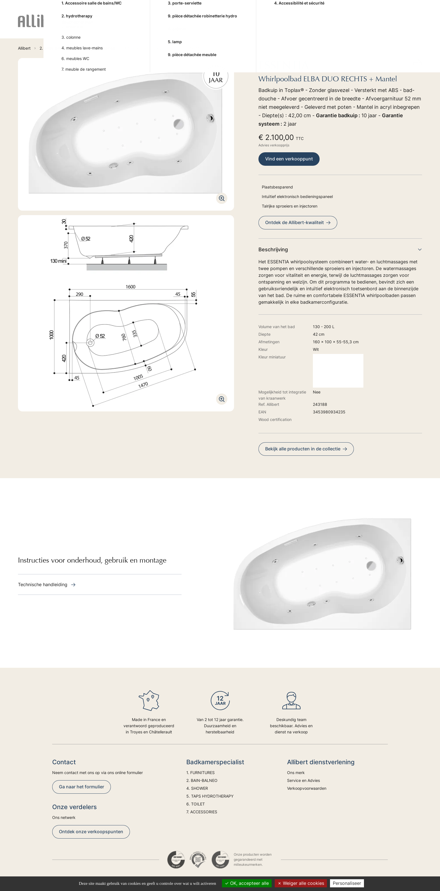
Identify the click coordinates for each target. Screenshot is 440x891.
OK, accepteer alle (247, 883)
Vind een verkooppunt (289, 159)
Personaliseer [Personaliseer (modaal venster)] (347, 883)
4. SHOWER (192, 25)
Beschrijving (340, 249)
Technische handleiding (46, 584)
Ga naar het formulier (81, 786)
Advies (367, 25)
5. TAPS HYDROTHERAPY (240, 25)
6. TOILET (287, 25)
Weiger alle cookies (301, 883)
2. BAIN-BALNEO (153, 25)
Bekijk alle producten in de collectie (306, 449)
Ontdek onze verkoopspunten (91, 831)
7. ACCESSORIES (324, 25)
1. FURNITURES (110, 25)
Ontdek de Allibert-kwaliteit (298, 222)
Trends (390, 25)
